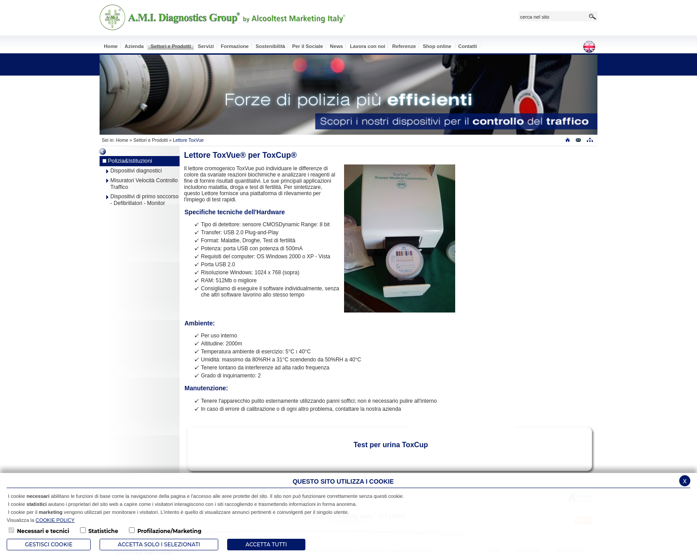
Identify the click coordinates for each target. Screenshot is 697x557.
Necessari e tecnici (43, 531)
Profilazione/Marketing (169, 531)
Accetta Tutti (266, 544)
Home (122, 140)
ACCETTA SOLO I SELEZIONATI (159, 544)
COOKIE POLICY (55, 520)
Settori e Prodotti (150, 140)
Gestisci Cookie (48, 544)
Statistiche (103, 531)
